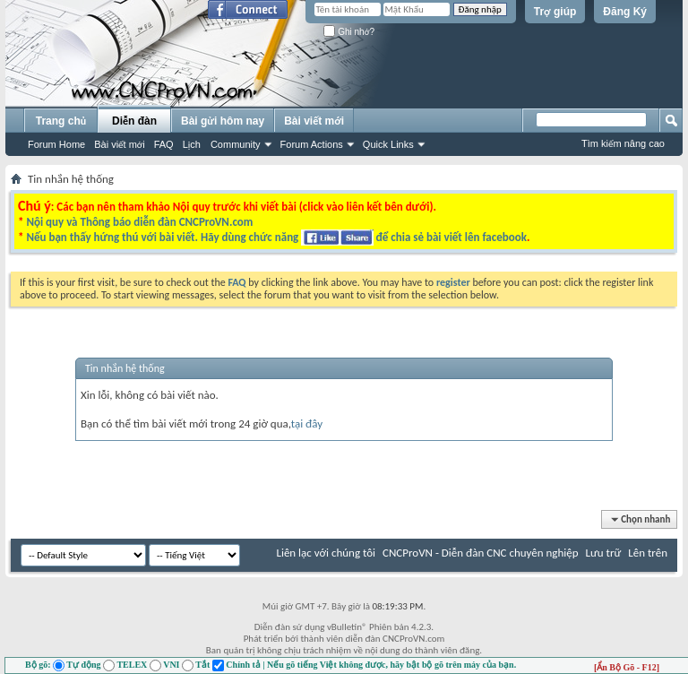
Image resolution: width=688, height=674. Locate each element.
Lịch (192, 144)
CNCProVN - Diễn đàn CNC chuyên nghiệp (481, 552)
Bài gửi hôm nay (222, 121)
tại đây (306, 423)
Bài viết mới (119, 144)
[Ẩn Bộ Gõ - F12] (626, 667)
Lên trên (647, 552)
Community (236, 144)
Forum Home (56, 144)
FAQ (164, 144)
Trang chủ (61, 121)
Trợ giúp (555, 11)
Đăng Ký (625, 11)
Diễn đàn (134, 121)
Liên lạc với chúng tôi (325, 552)
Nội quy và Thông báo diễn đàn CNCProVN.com (139, 222)
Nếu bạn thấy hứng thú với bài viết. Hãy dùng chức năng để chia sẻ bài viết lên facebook (276, 237)
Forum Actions (311, 144)
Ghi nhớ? (348, 32)
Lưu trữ (604, 552)
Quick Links (388, 144)
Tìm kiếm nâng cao (623, 143)
